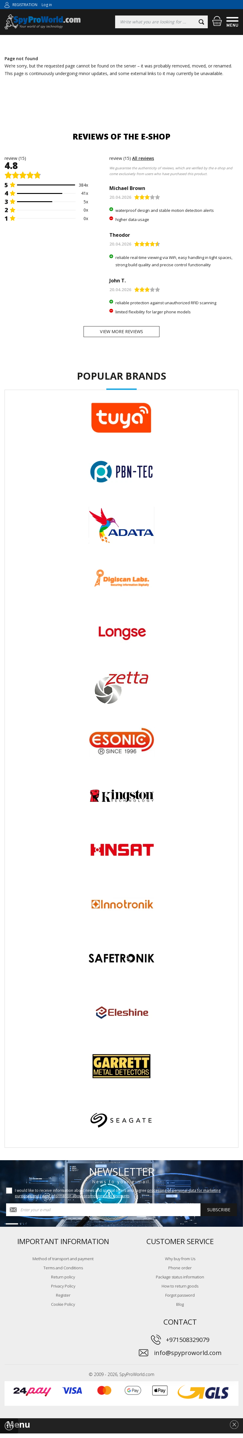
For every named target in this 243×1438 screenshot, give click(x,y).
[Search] (201, 22)
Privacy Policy (63, 1290)
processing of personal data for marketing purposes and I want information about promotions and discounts (118, 1197)
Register (63, 1299)
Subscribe (219, 1214)
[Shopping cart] (217, 21)
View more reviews (121, 333)
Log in (47, 4)
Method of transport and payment (63, 1263)
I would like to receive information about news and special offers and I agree (118, 1197)
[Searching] (161, 22)
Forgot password (180, 1299)
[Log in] (7, 4)
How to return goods (180, 1290)
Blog (180, 1308)
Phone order (180, 1272)
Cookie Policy (63, 1308)
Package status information (180, 1281)
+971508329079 (187, 1344)
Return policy (63, 1281)
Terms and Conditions (63, 1272)
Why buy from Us (180, 1263)
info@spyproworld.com (187, 1357)
